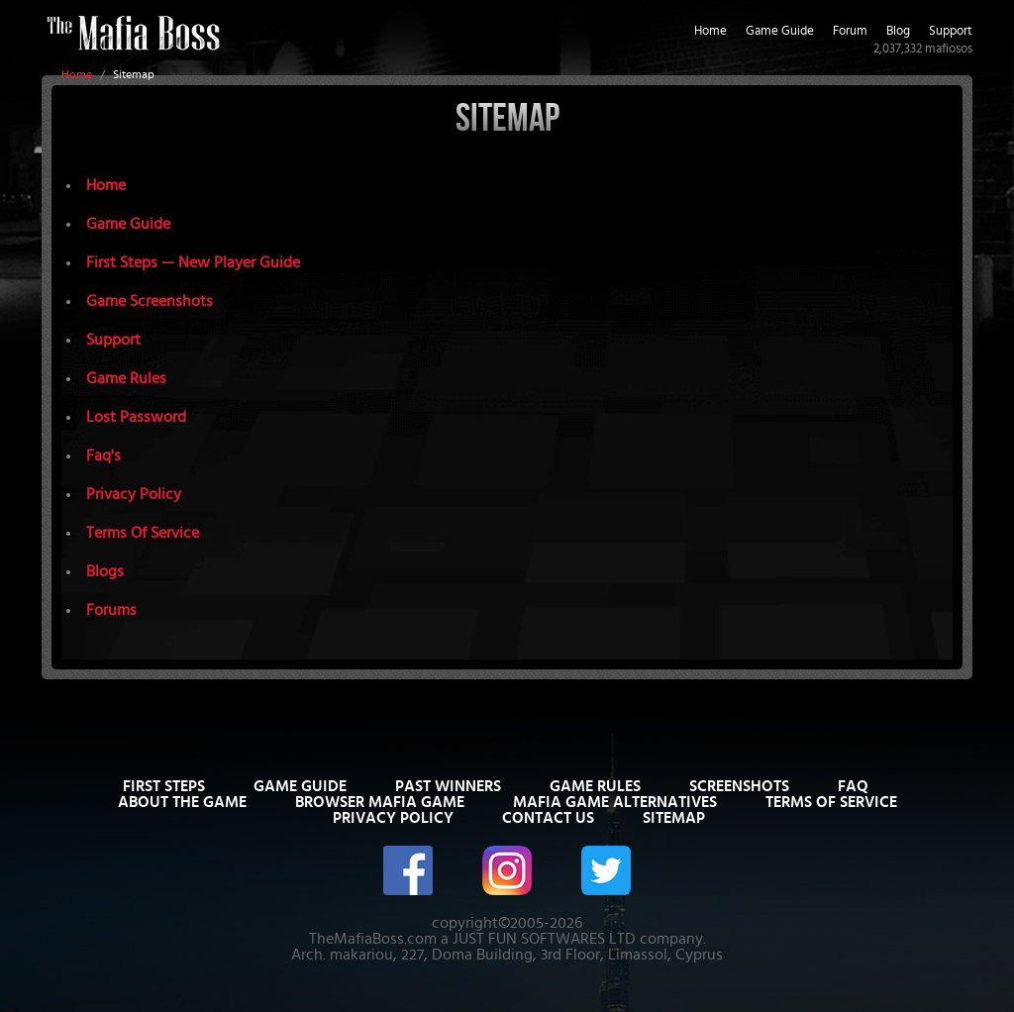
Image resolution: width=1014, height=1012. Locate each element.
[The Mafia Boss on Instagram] (507, 868)
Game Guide (780, 31)
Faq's (103, 455)
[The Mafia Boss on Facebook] (408, 868)
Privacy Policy (133, 494)
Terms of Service (831, 802)
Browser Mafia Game (379, 802)
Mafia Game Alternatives (615, 802)
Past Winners (448, 786)
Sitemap (674, 818)
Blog (898, 31)
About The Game (182, 802)
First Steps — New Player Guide (193, 262)
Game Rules (126, 378)
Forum (850, 31)
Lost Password (136, 417)
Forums (111, 610)
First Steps (164, 786)
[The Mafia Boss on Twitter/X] (606, 868)
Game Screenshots (149, 301)
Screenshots (739, 786)
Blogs (105, 571)
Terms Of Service (142, 533)
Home (76, 74)
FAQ (853, 786)
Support (950, 31)
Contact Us (548, 818)
